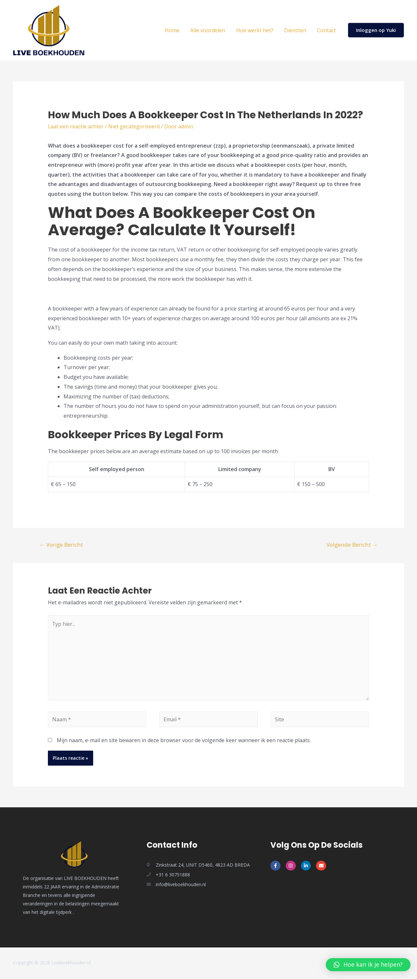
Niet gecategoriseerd (134, 126)
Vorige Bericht (61, 544)
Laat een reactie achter (76, 126)
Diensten (296, 30)
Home (174, 30)
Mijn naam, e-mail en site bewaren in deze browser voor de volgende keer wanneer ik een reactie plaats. (184, 740)
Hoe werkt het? (255, 30)
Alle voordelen (209, 30)
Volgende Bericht (352, 544)
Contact (326, 30)
